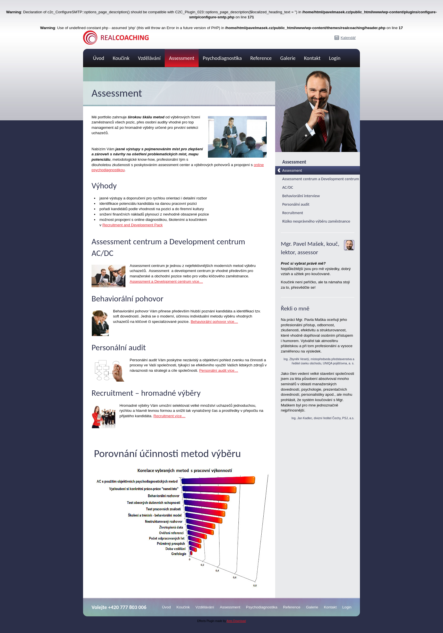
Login (334, 58)
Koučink (121, 58)
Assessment (181, 58)
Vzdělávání (149, 58)
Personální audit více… (218, 370)
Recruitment (292, 212)
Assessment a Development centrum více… (166, 281)
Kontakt (312, 58)
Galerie (288, 58)
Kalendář (348, 38)
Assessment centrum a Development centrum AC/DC (320, 183)
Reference (261, 58)
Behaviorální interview (301, 195)
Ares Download (236, 621)
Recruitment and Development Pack (132, 225)
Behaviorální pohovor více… (214, 321)
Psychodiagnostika (222, 58)
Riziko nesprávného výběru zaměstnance (316, 221)
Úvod (98, 58)
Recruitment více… (169, 416)
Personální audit (295, 204)
